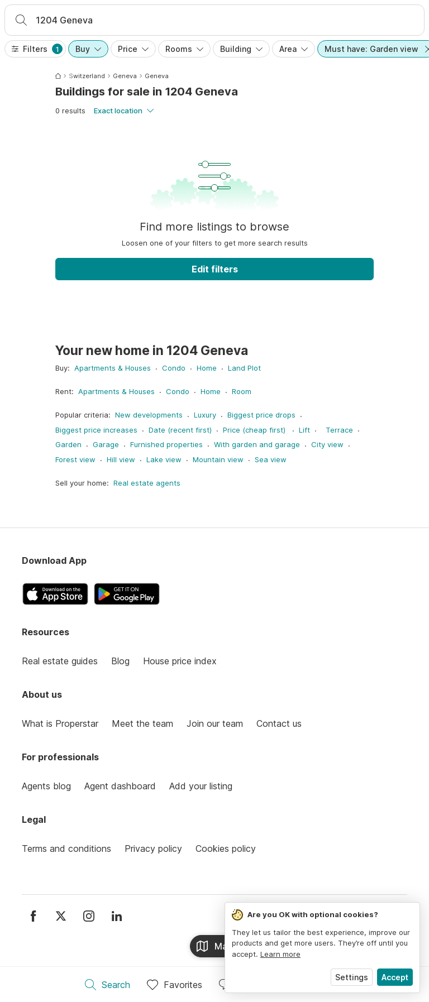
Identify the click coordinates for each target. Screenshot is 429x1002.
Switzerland (87, 76)
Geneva (125, 76)
